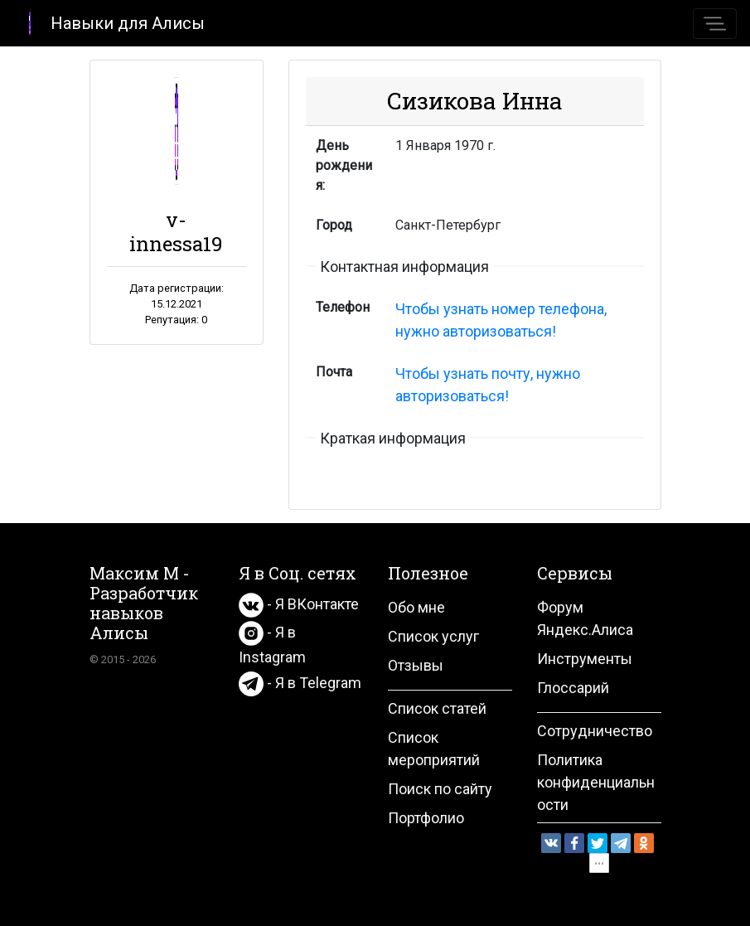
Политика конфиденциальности (596, 782)
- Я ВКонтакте (299, 604)
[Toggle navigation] (715, 23)
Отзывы (415, 665)
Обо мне (416, 607)
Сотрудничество (594, 730)
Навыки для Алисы (109, 22)
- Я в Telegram (300, 682)
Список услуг (433, 636)
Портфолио (426, 818)
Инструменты (584, 658)
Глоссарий (573, 687)
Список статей (437, 708)
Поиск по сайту (440, 789)
